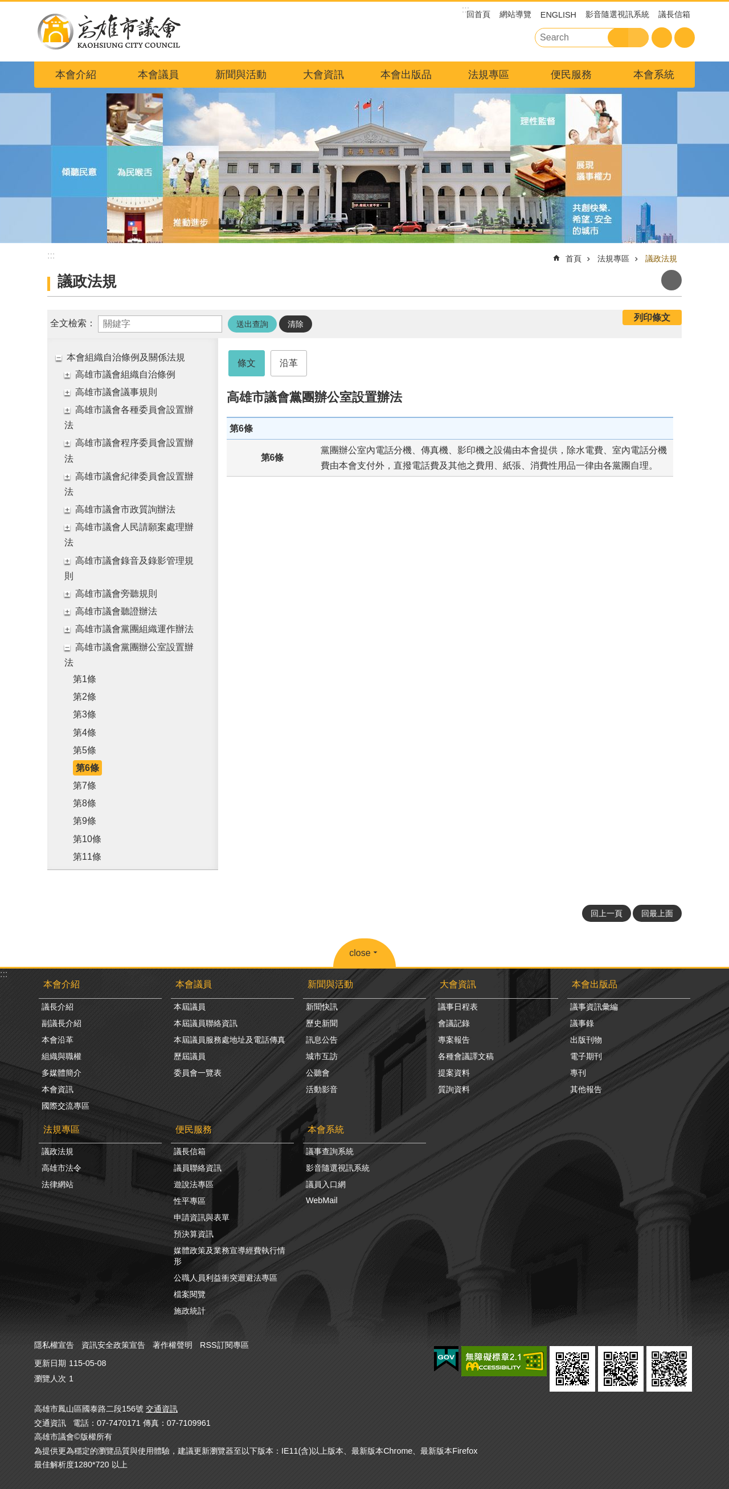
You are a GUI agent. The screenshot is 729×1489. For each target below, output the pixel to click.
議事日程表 (458, 1006)
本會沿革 (57, 1039)
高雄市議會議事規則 (116, 392)
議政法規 (661, 258)
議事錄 (582, 1023)
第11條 (87, 857)
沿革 (289, 363)
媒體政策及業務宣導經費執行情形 (229, 1256)
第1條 (84, 679)
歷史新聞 (322, 1023)
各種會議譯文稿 (466, 1056)
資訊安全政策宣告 (113, 1344)
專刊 (578, 1072)
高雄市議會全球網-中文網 (108, 31)
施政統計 (190, 1310)
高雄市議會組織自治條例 (125, 374)
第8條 (84, 803)
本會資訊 (57, 1089)
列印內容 (671, 280)
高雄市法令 (61, 1167)
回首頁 (478, 14)
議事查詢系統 (330, 1151)
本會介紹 (75, 74)
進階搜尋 (638, 37)
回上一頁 (606, 913)
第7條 (84, 785)
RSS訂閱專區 (224, 1344)
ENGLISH (558, 14)
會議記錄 (454, 1023)
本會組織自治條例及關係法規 (126, 357)
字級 (662, 37)
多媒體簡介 (61, 1072)
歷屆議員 (190, 1056)
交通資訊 (162, 1408)
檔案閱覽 (190, 1294)
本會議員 (158, 74)
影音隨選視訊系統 (617, 14)
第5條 (84, 750)
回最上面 (657, 913)
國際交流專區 (65, 1105)
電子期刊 (586, 1056)
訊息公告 (322, 1039)
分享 (684, 37)
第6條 (87, 768)
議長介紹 (57, 1006)
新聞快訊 (322, 1006)
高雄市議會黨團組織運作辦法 (134, 629)
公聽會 (318, 1072)
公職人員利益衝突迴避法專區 (225, 1277)
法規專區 (488, 74)
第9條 (84, 821)
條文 (246, 363)
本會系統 (653, 74)
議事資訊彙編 (594, 1006)
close (359, 953)
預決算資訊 (194, 1233)
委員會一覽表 (198, 1072)
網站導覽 (515, 14)
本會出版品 (406, 74)
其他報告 (586, 1089)
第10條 (87, 839)
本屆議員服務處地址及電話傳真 (229, 1039)
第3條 (84, 714)
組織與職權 (61, 1056)
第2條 (84, 697)
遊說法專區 (194, 1184)
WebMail (322, 1200)
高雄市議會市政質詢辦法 (125, 509)
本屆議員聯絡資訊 (205, 1023)
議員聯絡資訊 (198, 1167)
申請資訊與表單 (202, 1217)
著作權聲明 (173, 1344)
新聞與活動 (241, 74)
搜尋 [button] (618, 37)
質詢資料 (454, 1089)
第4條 (84, 732)
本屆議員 (190, 1006)
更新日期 (50, 1363)
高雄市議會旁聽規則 (116, 593)
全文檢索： (73, 323)
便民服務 (571, 74)
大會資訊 (323, 74)
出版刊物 (586, 1039)
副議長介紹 (61, 1023)
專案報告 (454, 1039)
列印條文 (652, 317)
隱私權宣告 (54, 1344)
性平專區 (190, 1200)
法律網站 (57, 1184)
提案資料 (454, 1072)
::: (3, 974)
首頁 (573, 258)
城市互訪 (322, 1056)
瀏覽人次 (50, 1378)
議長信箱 (674, 14)
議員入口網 (326, 1184)
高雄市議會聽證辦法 (116, 611)
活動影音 (322, 1089)
